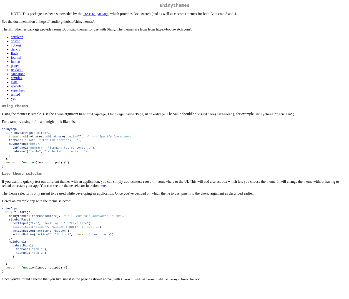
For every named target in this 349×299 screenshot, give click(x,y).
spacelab (17, 87)
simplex (17, 79)
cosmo (15, 42)
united (15, 95)
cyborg (16, 46)
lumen (15, 62)
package (95, 15)
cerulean (17, 38)
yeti (13, 99)
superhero (18, 91)
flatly (15, 54)
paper (15, 66)
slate (14, 83)
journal (16, 58)
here (103, 193)
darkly (15, 50)
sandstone (18, 75)
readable (17, 71)
